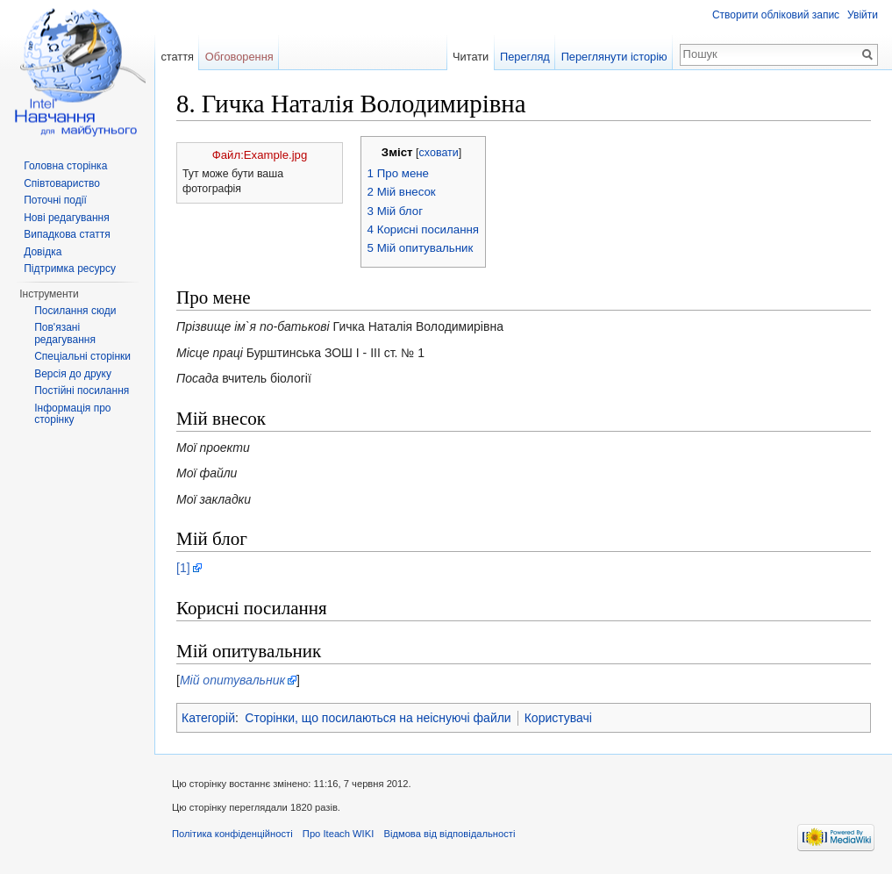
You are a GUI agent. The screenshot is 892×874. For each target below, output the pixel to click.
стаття (177, 56)
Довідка (42, 252)
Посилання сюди (75, 310)
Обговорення (239, 56)
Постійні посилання (81, 390)
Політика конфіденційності (232, 833)
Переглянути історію (614, 56)
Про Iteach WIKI (338, 833)
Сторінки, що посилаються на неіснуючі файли (377, 718)
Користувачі (558, 718)
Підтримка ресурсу (70, 268)
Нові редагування (67, 217)
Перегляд (525, 56)
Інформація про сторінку (72, 414)
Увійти (862, 15)
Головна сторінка (65, 166)
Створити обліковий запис (775, 15)
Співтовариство (62, 183)
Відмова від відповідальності (449, 833)
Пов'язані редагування (65, 333)
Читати (471, 56)
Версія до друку (72, 374)
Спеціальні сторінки (82, 356)
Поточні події (55, 200)
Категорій (208, 718)
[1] (183, 568)
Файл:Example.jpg (259, 154)
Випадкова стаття (67, 234)
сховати (439, 153)
